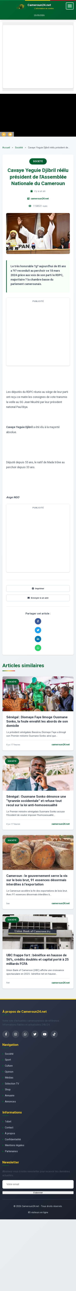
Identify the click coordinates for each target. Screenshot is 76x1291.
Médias (9, 1077)
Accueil (6, 147)
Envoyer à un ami (38, 598)
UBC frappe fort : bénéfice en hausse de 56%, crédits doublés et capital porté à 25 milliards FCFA (37, 959)
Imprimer (38, 588)
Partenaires (11, 1151)
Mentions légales (14, 1145)
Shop (8, 1089)
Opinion (9, 1071)
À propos (10, 1133)
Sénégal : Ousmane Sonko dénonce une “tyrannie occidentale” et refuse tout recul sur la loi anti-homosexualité (36, 801)
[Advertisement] (29, 56)
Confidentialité (13, 1139)
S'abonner (38, 1192)
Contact (9, 1127)
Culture (9, 1065)
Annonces (10, 1101)
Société (19, 147)
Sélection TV (12, 1083)
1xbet (8, 1121)
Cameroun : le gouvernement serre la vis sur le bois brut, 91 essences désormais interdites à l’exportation (36, 880)
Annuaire (9, 1095)
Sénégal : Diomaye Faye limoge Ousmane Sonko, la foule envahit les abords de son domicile (37, 721)
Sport (8, 1059)
